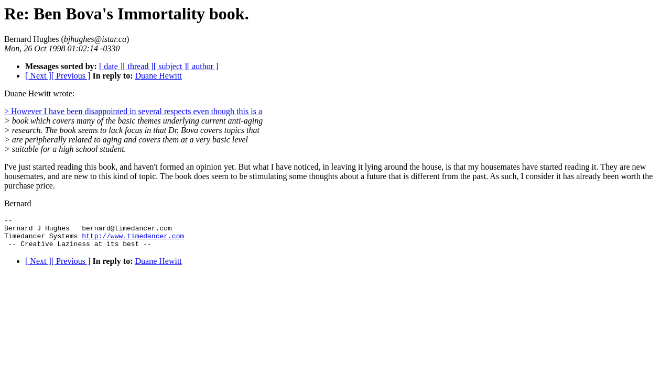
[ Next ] (38, 75)
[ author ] (203, 66)
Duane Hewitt (158, 75)
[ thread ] (138, 66)
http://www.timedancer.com (133, 240)
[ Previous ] (71, 75)
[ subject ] (170, 66)
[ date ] (111, 66)
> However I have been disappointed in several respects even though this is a (133, 111)
